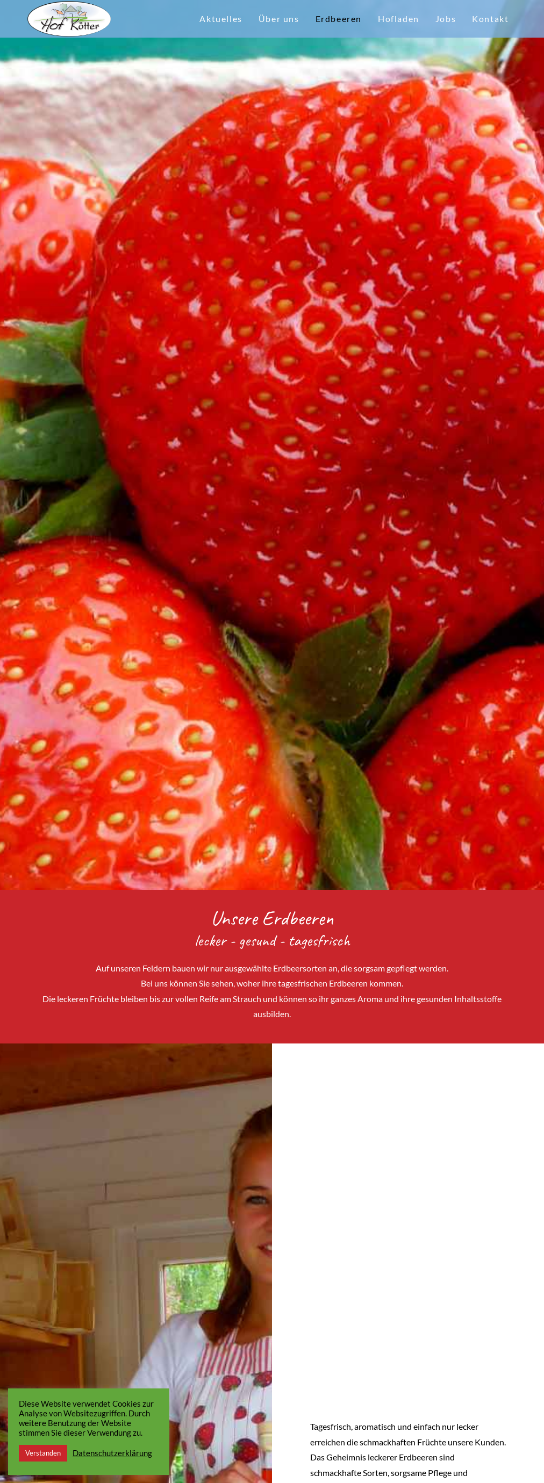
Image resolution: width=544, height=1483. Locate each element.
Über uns (279, 18)
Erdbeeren (339, 18)
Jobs (445, 18)
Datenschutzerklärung (112, 1453)
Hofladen (398, 18)
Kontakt (490, 18)
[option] (272, 445)
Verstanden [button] (43, 1453)
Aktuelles (220, 18)
